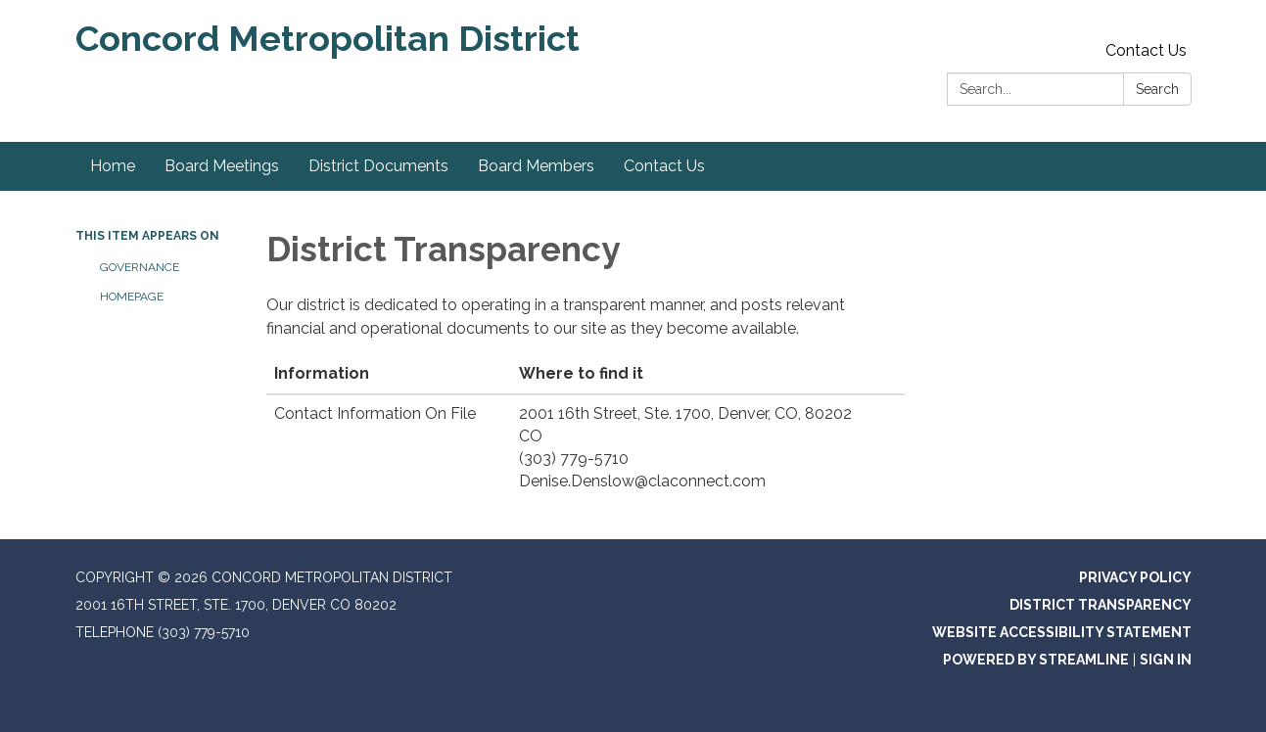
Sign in (1166, 659)
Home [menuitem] (112, 166)
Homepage (132, 296)
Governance (139, 267)
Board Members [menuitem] (536, 166)
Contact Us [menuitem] (664, 166)
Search (1157, 89)
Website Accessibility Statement (1062, 632)
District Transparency (1100, 605)
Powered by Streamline (1036, 659)
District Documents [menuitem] (378, 166)
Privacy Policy (1135, 577)
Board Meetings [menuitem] (221, 166)
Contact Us (1146, 50)
